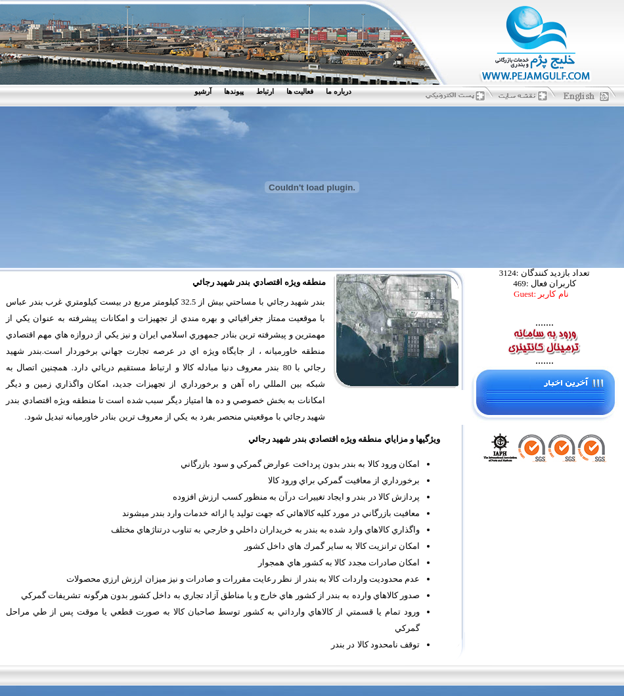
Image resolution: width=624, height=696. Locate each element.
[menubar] (276, 91)
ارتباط (265, 91)
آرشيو (203, 91)
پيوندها (234, 91)
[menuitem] (342, 91)
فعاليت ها (300, 91)
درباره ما (338, 91)
